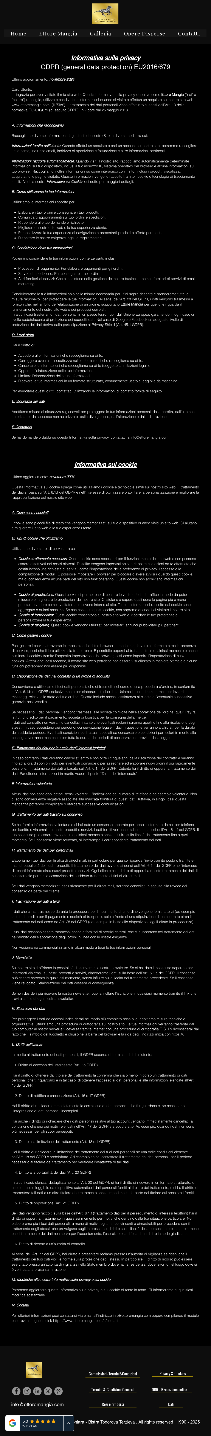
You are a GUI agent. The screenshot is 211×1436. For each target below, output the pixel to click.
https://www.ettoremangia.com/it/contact (85, 1320)
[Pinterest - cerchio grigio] (58, 1391)
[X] (48, 1391)
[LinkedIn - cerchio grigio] (37, 1391)
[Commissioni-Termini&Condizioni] (112, 1373)
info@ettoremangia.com (149, 437)
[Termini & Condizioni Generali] (113, 1389)
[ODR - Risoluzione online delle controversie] (171, 1389)
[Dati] (171, 1404)
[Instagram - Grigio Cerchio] (27, 1391)
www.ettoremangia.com (31, 104)
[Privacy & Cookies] (172, 1373)
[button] (58, 33)
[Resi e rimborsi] (113, 1404)
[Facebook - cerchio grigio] (16, 1391)
